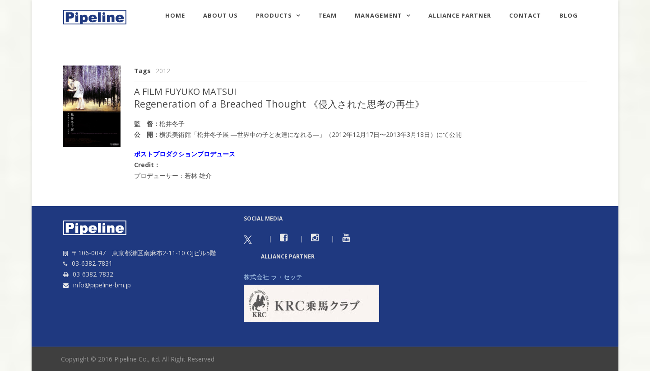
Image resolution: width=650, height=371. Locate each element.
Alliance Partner (459, 15)
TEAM (327, 15)
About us (220, 15)
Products (274, 15)
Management (378, 15)
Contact (525, 15)
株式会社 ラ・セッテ (273, 276)
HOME (175, 15)
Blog (568, 15)
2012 (163, 70)
